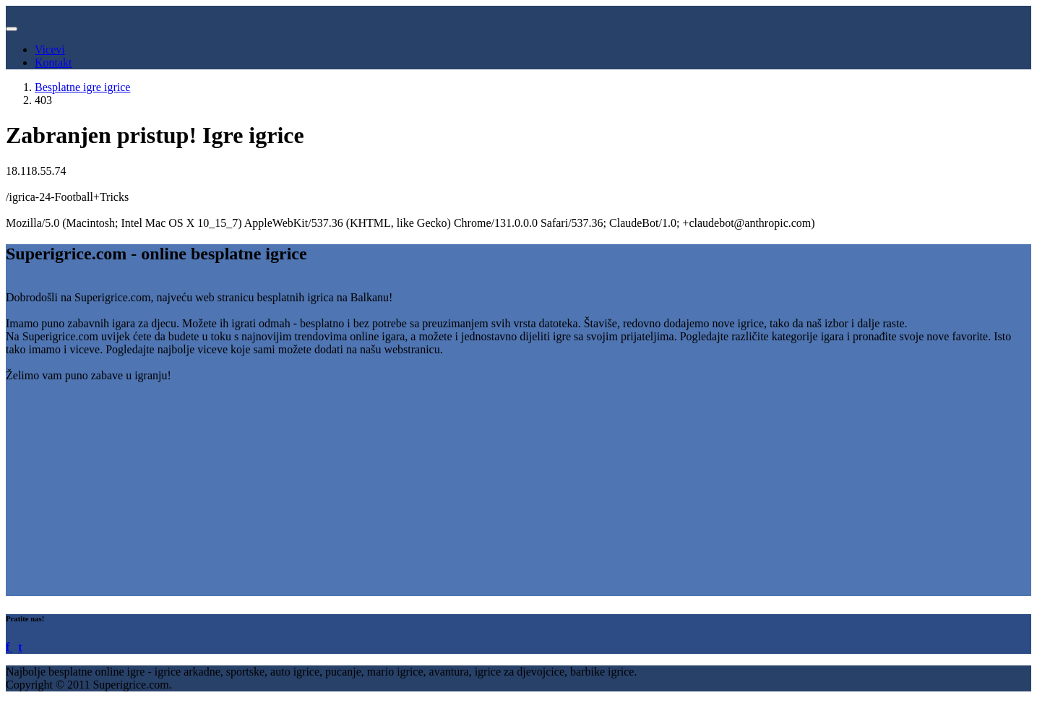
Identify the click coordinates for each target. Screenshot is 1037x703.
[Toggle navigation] (11, 29)
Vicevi (50, 49)
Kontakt (53, 62)
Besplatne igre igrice (82, 87)
